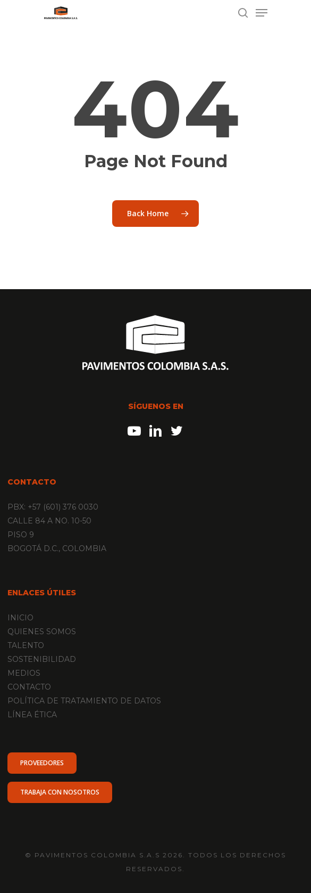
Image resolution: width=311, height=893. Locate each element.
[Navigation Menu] (261, 12)
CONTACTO (29, 687)
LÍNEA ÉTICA (32, 714)
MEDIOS (23, 673)
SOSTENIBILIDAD (41, 659)
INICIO (20, 617)
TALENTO (25, 645)
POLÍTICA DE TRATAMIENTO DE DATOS (84, 701)
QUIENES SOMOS (41, 631)
